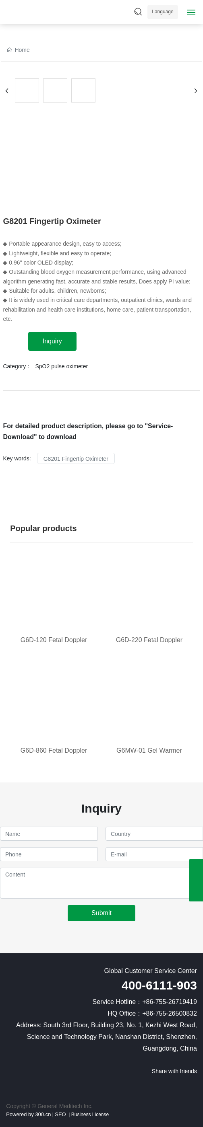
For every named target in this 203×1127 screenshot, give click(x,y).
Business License (89, 1114)
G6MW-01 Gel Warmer (149, 750)
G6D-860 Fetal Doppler (54, 750)
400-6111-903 (159, 985)
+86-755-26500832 (169, 1013)
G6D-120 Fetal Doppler (54, 639)
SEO (60, 1114)
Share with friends (174, 1071)
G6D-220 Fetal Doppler (149, 639)
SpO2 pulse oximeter (61, 366)
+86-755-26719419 (169, 1001)
